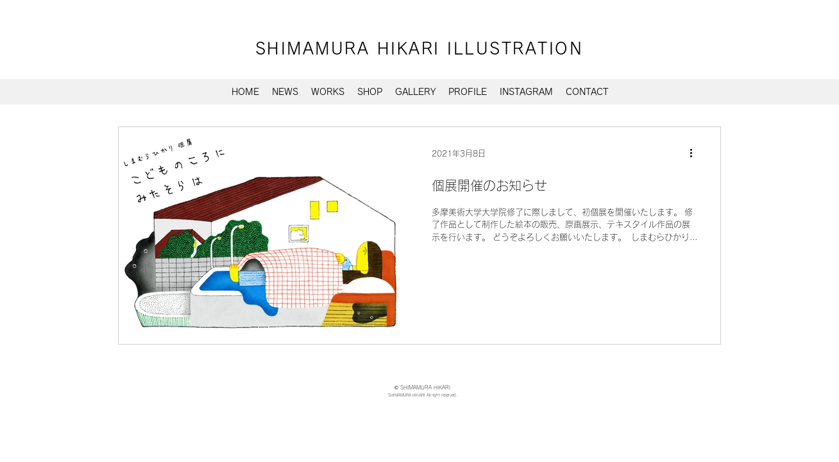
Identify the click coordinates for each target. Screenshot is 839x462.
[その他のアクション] (695, 153)
